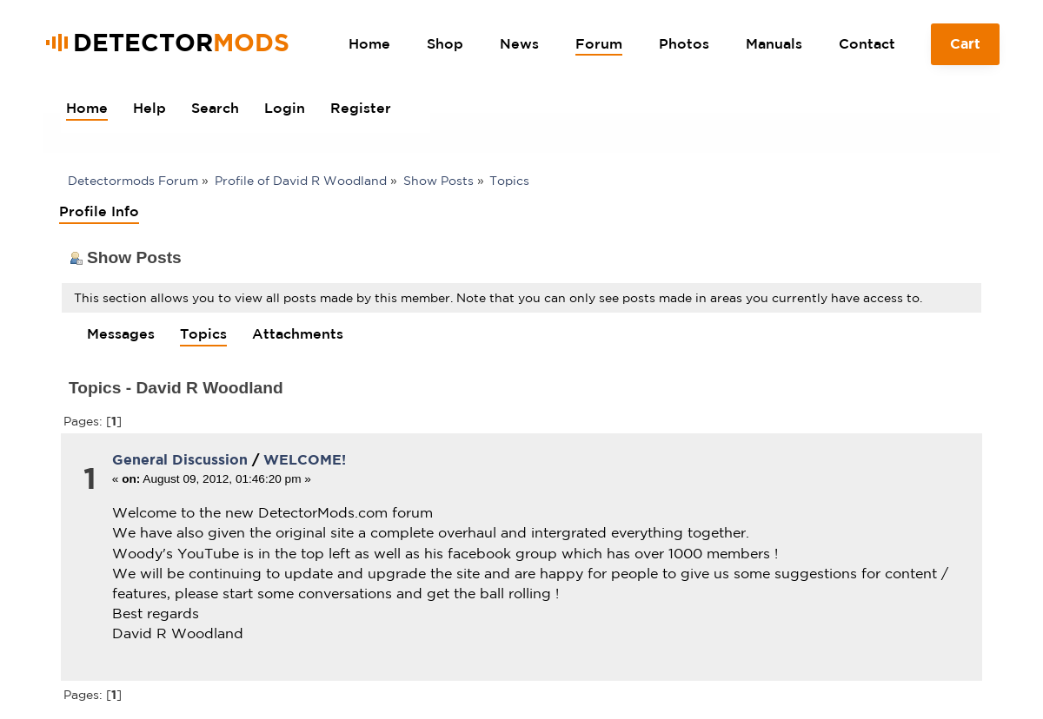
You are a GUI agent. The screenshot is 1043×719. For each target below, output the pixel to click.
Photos (684, 43)
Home (369, 43)
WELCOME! (304, 459)
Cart (965, 50)
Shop (445, 43)
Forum (598, 43)
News (519, 43)
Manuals (774, 43)
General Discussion (180, 459)
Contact (867, 43)
